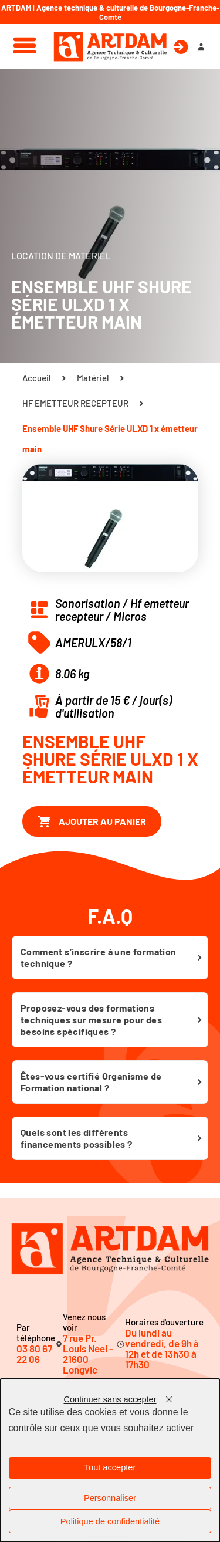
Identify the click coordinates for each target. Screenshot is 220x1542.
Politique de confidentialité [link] (110, 1521)
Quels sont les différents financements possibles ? (77, 1138)
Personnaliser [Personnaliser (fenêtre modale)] (110, 1498)
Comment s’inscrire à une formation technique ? (99, 957)
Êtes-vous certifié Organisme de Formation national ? (91, 1081)
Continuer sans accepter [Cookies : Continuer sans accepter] (109, 1399)
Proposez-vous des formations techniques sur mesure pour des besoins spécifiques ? (91, 1019)
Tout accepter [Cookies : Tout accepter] (110, 1467)
